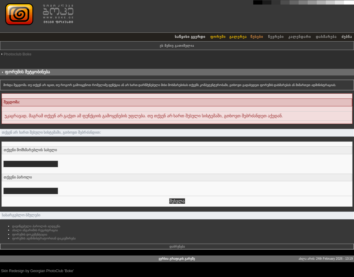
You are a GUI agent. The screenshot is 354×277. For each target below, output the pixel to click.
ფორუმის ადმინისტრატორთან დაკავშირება (44, 238)
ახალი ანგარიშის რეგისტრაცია (35, 230)
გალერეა (238, 36)
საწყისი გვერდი (190, 36)
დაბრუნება (177, 246)
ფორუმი (218, 36)
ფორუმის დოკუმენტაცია (29, 234)
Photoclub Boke (17, 54)
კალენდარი (299, 36)
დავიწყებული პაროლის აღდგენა (36, 226)
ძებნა (347, 36)
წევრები (276, 36)
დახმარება (326, 36)
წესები (257, 36)
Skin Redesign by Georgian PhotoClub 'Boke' (37, 271)
